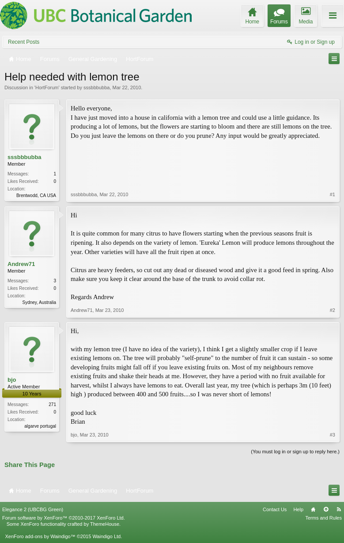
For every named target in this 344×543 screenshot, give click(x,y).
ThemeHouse (104, 524)
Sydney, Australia (39, 302)
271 (52, 404)
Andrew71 (21, 264)
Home (313, 509)
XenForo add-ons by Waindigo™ (40, 536)
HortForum (47, 87)
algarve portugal (40, 426)
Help (298, 509)
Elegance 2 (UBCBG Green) (32, 509)
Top (326, 509)
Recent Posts (23, 42)
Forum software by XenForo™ (63, 517)
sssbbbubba (96, 87)
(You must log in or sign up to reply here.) (295, 451)
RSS (339, 509)
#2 (332, 310)
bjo (12, 379)
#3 (332, 434)
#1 (332, 194)
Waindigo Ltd (106, 536)
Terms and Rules (323, 517)
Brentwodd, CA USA (36, 195)
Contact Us (275, 509)
